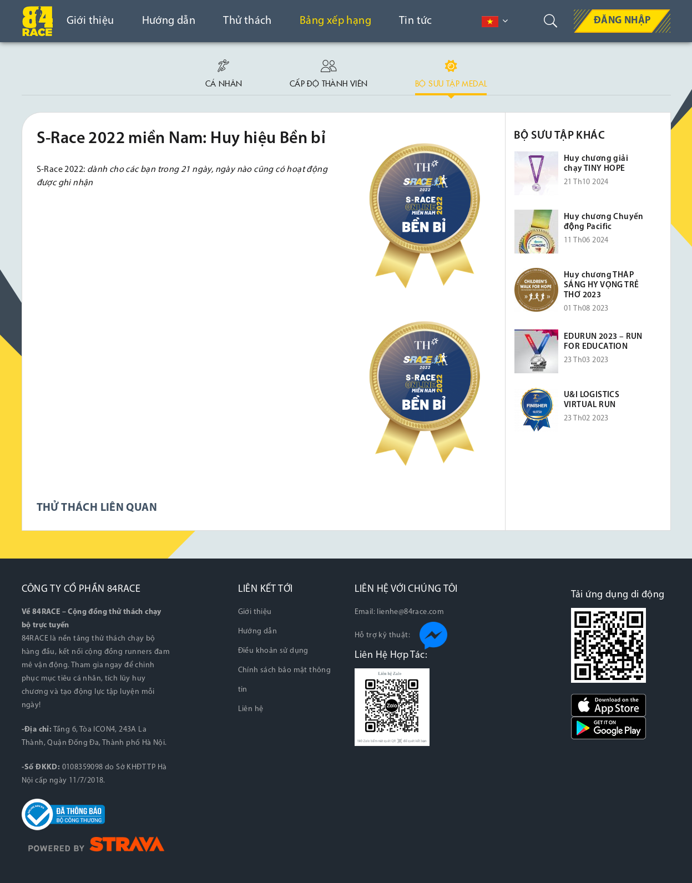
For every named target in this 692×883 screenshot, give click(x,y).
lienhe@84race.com (410, 612)
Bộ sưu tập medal (451, 71)
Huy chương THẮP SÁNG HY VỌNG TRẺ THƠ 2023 (601, 285)
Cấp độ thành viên (329, 71)
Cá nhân (224, 71)
